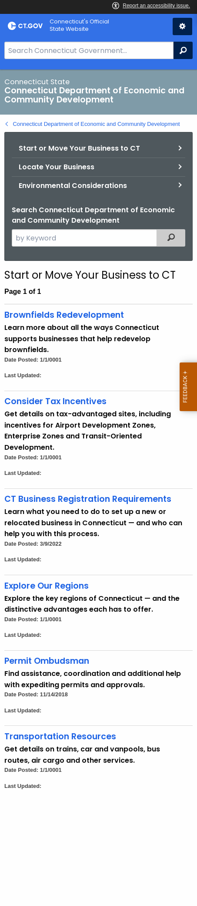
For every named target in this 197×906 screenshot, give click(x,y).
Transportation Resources (60, 736)
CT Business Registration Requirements (87, 499)
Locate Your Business (56, 167)
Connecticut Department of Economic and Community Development (96, 124)
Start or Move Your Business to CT (79, 148)
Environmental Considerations (73, 186)
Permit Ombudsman (46, 661)
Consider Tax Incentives (55, 401)
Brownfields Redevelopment (64, 315)
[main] (98, 487)
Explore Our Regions (46, 586)
